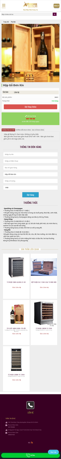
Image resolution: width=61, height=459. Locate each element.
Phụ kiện (13, 22)
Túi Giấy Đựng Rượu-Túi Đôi (16, 328)
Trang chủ (6, 22)
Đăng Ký (56, 5)
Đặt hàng (30, 194)
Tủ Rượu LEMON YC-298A (16, 375)
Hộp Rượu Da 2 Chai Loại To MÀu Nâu (43, 282)
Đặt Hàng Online (30, 106)
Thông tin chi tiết (8, 130)
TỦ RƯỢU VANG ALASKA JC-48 (16, 282)
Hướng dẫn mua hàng (23, 130)
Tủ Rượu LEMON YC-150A (44, 328)
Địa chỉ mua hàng (38, 130)
